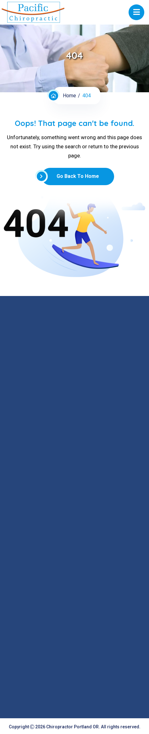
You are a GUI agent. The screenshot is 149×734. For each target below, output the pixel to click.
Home (69, 96)
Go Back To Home (70, 176)
